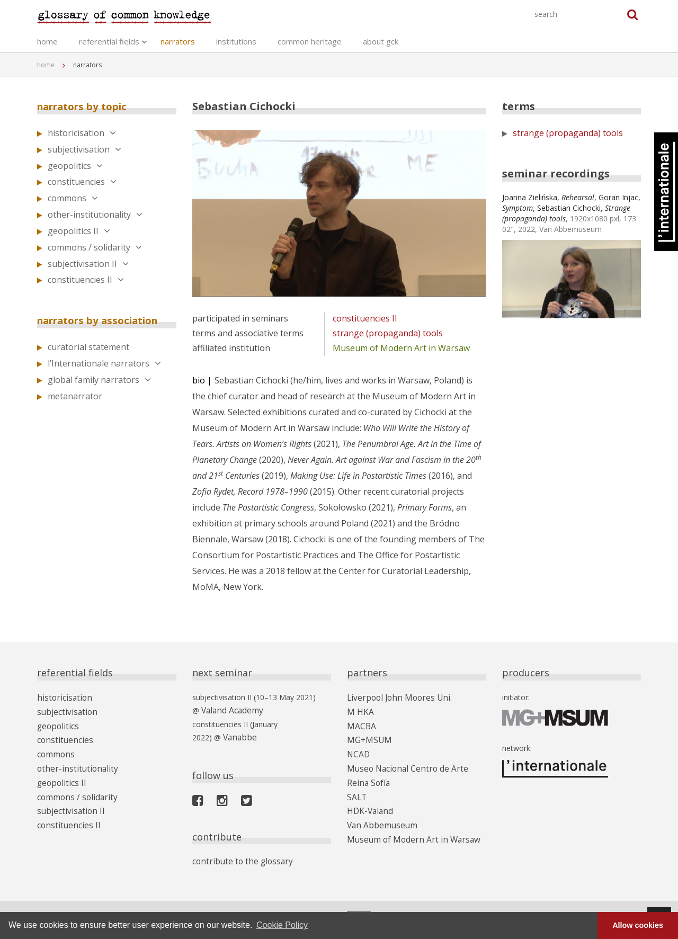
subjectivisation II (88, 264)
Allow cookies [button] (637, 925)
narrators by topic (87, 106)
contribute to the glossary (236, 858)
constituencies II (86, 279)
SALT (356, 786)
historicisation (82, 133)
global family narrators (99, 380)
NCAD (357, 748)
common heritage (310, 42)
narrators (177, 42)
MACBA (360, 723)
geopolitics (75, 166)
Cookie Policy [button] (282, 924)
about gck (380, 42)
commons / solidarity (95, 247)
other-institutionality (95, 214)
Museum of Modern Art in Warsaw (401, 348)
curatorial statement (88, 347)
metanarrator (75, 396)
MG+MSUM (367, 735)
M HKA (359, 710)
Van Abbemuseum (378, 812)
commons (73, 198)
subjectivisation (84, 149)
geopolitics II (79, 231)
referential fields (109, 42)
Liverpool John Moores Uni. (393, 697)
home (47, 42)
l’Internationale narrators (104, 363)
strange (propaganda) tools (388, 333)
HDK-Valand (367, 799)
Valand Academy (229, 710)
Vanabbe (238, 735)
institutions (236, 42)
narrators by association (105, 320)
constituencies (82, 181)
